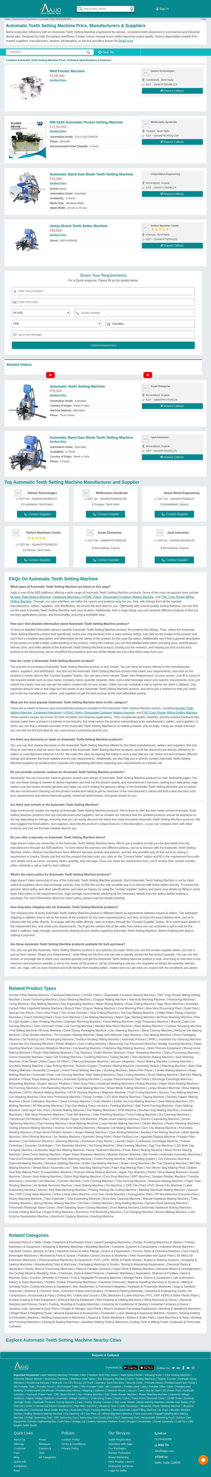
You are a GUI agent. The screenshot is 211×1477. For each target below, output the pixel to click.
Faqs (17, 1464)
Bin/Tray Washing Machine (174, 1010)
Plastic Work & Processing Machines (49, 1262)
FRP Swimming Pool (66, 1411)
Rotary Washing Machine (25, 1192)
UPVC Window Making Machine (45, 1086)
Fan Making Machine (157, 1028)
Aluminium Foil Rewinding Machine (98, 1205)
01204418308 (163, 1432)
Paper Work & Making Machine (133, 1262)
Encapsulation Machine (56, 1165)
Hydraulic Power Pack (39, 1387)
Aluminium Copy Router (97, 1134)
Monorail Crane (156, 1391)
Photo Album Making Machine (142, 1143)
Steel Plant (191, 1001)
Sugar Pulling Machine (58, 1205)
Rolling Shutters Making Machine (43, 1407)
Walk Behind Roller (132, 1368)
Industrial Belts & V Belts (25, 1235)
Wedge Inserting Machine (175, 1037)
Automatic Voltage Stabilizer (72, 1391)
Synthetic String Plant (96, 1130)
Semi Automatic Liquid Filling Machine (134, 1403)
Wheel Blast (41, 1161)
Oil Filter (83, 1196)
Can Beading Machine (23, 1090)
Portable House (154, 1376)
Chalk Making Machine (90, 1081)
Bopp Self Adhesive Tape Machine (118, 1028)
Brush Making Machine (163, 1068)
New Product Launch (121, 1455)
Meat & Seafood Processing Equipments (130, 1302)
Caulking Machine (96, 1050)
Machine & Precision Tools (42, 1284)
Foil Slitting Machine (24, 1024)
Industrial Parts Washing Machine (70, 1152)
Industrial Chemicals (112, 1275)
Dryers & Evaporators (116, 1244)
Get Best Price (58, 73)
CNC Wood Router (64, 1387)
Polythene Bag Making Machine (124, 1041)
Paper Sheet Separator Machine (84, 1148)
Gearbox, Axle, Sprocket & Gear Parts (34, 1302)
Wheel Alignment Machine (117, 1407)
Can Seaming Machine (124, 1024)
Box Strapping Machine (111, 1372)
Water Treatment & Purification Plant (67, 1235)
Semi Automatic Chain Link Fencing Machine (63, 1019)
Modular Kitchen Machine (124, 1148)
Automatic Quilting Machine (82, 1072)
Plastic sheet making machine (119, 1112)
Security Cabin (134, 1376)
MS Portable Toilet (24, 1380)
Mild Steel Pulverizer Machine (44, 1108)
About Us (19, 1433)
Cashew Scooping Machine (184, 1019)
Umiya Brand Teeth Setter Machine (78, 219)
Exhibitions (20, 1459)
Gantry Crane (121, 1391)
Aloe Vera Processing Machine (60, 1090)
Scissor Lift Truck (83, 1376)
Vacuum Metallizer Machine (53, 1041)
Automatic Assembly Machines (180, 1148)
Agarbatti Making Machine (45, 1001)
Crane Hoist (138, 1391)
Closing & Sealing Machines (60, 1315)
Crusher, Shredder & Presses (49, 1271)
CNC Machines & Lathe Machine (122, 1289)
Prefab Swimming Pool (39, 1411)
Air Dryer (163, 1403)
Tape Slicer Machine (170, 997)
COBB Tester (174, 1391)
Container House (116, 1384)
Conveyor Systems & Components (134, 1240)
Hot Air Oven (153, 1384)
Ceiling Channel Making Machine (30, 1121)
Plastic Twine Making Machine (167, 1165)
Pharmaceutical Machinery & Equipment (65, 1253)
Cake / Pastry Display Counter (94, 1395)
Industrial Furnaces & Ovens (169, 1297)
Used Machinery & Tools (173, 1311)
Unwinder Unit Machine (40, 1174)
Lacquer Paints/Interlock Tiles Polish (125, 1072)
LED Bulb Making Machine (122, 1090)
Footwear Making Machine (116, 1059)
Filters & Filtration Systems (92, 1262)
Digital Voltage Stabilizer (40, 1391)
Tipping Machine (153, 1090)
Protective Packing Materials (124, 1284)
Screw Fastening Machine (40, 993)
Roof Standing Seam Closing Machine (82, 1201)
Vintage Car (79, 1415)
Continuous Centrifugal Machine (157, 1134)
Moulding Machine (98, 1240)
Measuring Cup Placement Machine (132, 1037)
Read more (126, 34)
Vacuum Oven (136, 1384)
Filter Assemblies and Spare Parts (152, 1249)
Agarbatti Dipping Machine (158, 1130)
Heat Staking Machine (89, 1179)
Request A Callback (105, 1348)
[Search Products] (78, 5)
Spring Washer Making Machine (55, 1196)
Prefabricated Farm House (180, 1376)
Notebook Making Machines (116, 1077)
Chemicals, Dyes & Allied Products (81, 1266)
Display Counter (167, 1372)
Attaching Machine (173, 1059)
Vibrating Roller (153, 1368)
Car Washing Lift (73, 1407)
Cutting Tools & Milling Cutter (149, 1315)
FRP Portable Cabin (92, 1380)
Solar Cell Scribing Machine (63, 1050)
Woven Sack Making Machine (42, 1170)
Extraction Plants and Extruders (82, 1284)
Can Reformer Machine (38, 1134)
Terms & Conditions (74, 1437)
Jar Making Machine (67, 1130)
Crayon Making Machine (99, 1001)
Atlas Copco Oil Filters (54, 1055)
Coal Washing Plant (130, 1001)
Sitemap (19, 1437)
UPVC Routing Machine (83, 1086)
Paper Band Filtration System (53, 1125)
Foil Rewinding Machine (56, 1081)
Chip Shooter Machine (37, 1028)
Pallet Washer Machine (109, 1046)
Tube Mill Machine (78, 1108)
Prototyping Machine (60, 1032)
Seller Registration (119, 1433)
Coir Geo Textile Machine (108, 1187)
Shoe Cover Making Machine (41, 1148)
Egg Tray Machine (161, 1139)
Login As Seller (117, 1464)
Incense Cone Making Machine (75, 1121)
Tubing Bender (119, 1050)
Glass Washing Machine (75, 993)
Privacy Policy (70, 1441)
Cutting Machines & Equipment (50, 1280)
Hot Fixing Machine (101, 1139)
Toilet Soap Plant (84, 1077)
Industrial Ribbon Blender (28, 1372)
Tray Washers (83, 1046)
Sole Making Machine (173, 1094)
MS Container (114, 1380)
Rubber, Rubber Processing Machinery (70, 1275)
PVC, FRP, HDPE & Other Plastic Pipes (172, 1289)
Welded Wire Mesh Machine (113, 1019)
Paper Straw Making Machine (178, 1077)
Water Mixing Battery (109, 997)
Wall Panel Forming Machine (154, 1099)
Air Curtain (26, 1399)
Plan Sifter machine (85, 1399)
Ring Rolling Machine (129, 1196)
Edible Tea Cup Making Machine (135, 1094)
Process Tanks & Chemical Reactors (156, 1244)
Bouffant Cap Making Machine (158, 1103)
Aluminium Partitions (56, 1372)
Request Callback (172, 84)
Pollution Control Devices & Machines (102, 1249)
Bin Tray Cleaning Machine (169, 1156)
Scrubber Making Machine (26, 1059)
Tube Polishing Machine (108, 1108)
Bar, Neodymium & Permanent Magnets (99, 1280)
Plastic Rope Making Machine (42, 1072)
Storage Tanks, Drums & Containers (147, 1271)
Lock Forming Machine (98, 1174)
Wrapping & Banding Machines (63, 1240)
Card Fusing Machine (142, 1086)
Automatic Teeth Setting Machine (77, 380)
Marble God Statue (177, 1395)
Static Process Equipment (164, 1041)
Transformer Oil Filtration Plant (29, 1112)
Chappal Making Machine (110, 993)
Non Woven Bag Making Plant (165, 1161)
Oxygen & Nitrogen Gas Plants (81, 1302)
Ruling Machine (146, 1077)
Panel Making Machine (118, 1015)
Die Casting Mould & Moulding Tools (32, 1266)
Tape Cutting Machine (131, 1068)
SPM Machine (127, 1103)
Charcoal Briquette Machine (90, 1055)
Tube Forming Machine (130, 1174)
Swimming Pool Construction (96, 1411)
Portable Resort (46, 1380)
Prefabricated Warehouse (39, 1384)
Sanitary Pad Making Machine (160, 1125)
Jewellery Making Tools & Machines (104, 1315)
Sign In (162, 5)
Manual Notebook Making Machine (165, 1192)
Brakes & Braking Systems (161, 1253)
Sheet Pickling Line (125, 1130)
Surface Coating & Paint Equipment (32, 1293)
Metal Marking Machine (150, 1395)
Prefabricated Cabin (135, 1380)
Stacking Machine (115, 1063)
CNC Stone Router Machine (121, 1387)
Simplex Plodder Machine (169, 1170)
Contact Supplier (37, 507)
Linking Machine (180, 1055)
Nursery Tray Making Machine (178, 1086)
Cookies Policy (71, 1433)
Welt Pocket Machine (67, 64)
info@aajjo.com (164, 1444)
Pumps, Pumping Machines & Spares (157, 1235)
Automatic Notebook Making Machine (166, 1201)
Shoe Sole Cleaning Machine (121, 1192)
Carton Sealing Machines (141, 1372)
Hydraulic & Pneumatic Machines (149, 1280)
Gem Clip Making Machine (159, 1121)
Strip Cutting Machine (104, 1006)
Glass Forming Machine (75, 1094)
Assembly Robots (147, 1059)
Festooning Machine (180, 993)
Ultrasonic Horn (107, 1399)
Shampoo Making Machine (165, 1174)
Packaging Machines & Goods (98, 1258)
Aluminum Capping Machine (69, 1210)
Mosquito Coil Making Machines (118, 1121)
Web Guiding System (141, 1152)
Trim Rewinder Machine (70, 1139)
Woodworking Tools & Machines (55, 1258)
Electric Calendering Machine (160, 1112)
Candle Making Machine (171, 1063)
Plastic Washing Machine (181, 1117)
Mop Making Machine (100, 1068)
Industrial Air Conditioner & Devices (125, 1297)
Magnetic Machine (114, 1086)
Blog (16, 1450)
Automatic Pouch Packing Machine (90, 1403)
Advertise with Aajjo (120, 1437)
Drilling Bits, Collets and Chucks (78, 1289)
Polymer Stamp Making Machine (95, 1165)
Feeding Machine (121, 1099)
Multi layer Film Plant (36, 1103)
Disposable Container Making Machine (128, 590)
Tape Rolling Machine (60, 1059)
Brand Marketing (118, 1450)
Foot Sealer (30, 1055)
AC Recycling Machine (47, 1099)
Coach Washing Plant (38, 1010)
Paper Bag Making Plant (128, 1161)
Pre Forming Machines (24, 1081)
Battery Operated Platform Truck (106, 1415)
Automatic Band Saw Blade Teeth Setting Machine (91, 168)
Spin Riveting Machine (47, 1015)
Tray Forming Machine (51, 1117)
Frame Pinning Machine (109, 1152)
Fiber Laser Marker (124, 1395)
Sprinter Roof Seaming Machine (166, 1196)
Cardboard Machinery (66, 590)
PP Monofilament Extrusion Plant (176, 1187)
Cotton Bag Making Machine (82, 1170)
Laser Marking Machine (53, 1368)
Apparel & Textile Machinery (106, 1311)
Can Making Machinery (98, 1010)
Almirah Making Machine (68, 1103)
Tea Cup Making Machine (137, 1006)
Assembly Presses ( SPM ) (139, 1032)
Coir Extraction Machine (173, 1152)
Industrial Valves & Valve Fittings (78, 1244)
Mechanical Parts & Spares (58, 1249)
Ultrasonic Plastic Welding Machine (160, 1399)
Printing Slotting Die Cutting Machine (112, 1183)
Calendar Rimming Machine (82, 1015)
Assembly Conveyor (46, 1063)
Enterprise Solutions (120, 1459)
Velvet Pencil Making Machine (81, 1063)
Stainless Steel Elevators (110, 1376)
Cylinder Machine (69, 1174)
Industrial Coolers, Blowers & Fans (31, 1244)
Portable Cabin (77, 1368)
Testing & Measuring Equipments (142, 1258)
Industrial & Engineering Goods (165, 1284)
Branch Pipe (73, 1001)
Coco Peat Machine (116, 1170)
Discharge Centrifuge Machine (172, 1072)
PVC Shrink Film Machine (165, 1179)
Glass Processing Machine (181, 1046)
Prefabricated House (68, 1384)
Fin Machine (114, 1179)
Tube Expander (54, 1192)
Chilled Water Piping (169, 1006)
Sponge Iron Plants (21, 1006)
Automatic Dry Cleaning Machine (31, 1037)
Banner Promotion (119, 1446)
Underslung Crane (101, 1391)
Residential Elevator (38, 1376)
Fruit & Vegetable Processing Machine (96, 1271)
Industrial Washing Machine (147, 993)
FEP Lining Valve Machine (34, 1187)
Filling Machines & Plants (160, 1293)
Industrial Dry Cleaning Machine (180, 1032)
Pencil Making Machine (152, 1055)
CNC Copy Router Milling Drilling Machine (169, 706)
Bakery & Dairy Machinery (26, 1275)
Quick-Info (20, 1455)
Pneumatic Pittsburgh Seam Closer (32, 1201)
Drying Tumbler (93, 1090)
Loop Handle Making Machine (120, 1117)
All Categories (47, 1450)
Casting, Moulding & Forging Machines (74, 1297)
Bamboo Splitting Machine (62, 1156)
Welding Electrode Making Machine (162, 1183)
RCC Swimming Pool (127, 1411)
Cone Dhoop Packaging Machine (85, 1024)
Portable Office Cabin (161, 1380)
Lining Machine (19, 997)
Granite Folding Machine (25, 1205)
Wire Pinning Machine (37, 1130)
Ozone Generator (163, 1415)
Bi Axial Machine (50, 1024)
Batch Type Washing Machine (134, 1010)
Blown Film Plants (141, 1063)
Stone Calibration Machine (40, 1094)
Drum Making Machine (124, 1201)
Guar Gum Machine (68, 1010)
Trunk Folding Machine (141, 1108)
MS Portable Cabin (68, 1380)
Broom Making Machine (171, 1205)
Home (7, 12)
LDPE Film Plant (135, 1179)
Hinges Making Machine (90, 1125)
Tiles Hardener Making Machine (152, 1050)
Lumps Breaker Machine (164, 1081)
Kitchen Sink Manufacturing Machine (62, 1183)
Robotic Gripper (86, 1059)
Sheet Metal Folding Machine (126, 1081)
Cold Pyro (181, 1415)
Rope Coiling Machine (140, 997)
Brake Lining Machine (135, 1156)
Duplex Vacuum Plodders (53, 1077)
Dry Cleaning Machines (174, 1108)
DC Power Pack (172, 1384)
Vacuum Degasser (122, 1055)
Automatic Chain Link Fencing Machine (58, 1068)
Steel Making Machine (148, 1019)
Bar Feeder (150, 1148)
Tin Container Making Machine (74, 1028)
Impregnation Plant (140, 1187)
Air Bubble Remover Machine (53, 1179)
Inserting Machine (102, 1210)
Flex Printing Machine (90, 1387)
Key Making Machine (45, 997)
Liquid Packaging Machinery (112, 1235)
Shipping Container (93, 1384)
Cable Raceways (128, 1399)
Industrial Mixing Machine (176, 1240)
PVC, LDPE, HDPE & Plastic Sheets (118, 1253)
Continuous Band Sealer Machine (49, 1403)
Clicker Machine (152, 1117)
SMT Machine (141, 1170)
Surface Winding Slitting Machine (97, 1032)
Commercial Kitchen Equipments (53, 1399)
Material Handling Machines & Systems (153, 1275)
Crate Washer (102, 1094)
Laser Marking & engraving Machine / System (147, 1306)
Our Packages (117, 1441)
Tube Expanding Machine (83, 1192)
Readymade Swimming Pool (157, 1411)
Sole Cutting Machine (92, 1037)
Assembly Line (60, 1161)
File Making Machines (101, 1103)
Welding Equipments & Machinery (63, 1311)
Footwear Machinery (119, 1266)
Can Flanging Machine (138, 1205)
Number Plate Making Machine (30, 590)
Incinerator (108, 1306)
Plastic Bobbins (66, 1037)
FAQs (204, 12)
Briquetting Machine (22, 1077)
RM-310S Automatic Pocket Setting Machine (86, 116)
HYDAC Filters (91, 590)
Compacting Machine (87, 1041)
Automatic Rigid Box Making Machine (59, 1143)
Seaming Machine (67, 1134)
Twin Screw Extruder (74, 1006)
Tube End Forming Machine (27, 1152)
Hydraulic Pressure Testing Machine (53, 1395)
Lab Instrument (183, 1271)
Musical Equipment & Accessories (76, 1306)
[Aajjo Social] (173, 1361)
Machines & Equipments (25, 12)
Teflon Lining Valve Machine (71, 1187)
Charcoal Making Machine (26, 1156)
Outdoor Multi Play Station (104, 1368)
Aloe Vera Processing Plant (164, 1001)
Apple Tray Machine (132, 1165)
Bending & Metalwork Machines (180, 1302)
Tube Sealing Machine (177, 1368)
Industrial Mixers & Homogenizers (178, 1262)
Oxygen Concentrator (139, 1415)
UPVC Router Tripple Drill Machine (74, 1112)
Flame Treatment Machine (103, 1143)
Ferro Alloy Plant (47, 1006)
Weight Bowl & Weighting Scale (31, 1306)
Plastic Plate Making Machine (52, 1046)
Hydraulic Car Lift (62, 1376)
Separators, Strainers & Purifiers (157, 1266)
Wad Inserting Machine (131, 1139)
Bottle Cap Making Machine (100, 1156)
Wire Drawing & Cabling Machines (118, 1293)
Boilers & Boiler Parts (141, 1311)
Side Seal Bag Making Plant (90, 1161)
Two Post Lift (93, 1407)
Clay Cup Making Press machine (86, 1099)
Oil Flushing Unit (33, 1032)
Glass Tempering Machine (144, 1046)
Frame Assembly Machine (26, 1050)
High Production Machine (152, 1015)
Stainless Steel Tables (83, 1372)
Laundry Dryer (124, 1134)
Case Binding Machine (123, 1125)
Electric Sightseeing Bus (42, 1415)
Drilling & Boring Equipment (76, 1293)
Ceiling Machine (102, 1196)
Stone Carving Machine (156, 1024)
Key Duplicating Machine (77, 997)
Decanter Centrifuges (39, 1139)
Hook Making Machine (83, 1117)
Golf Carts (64, 1415)
